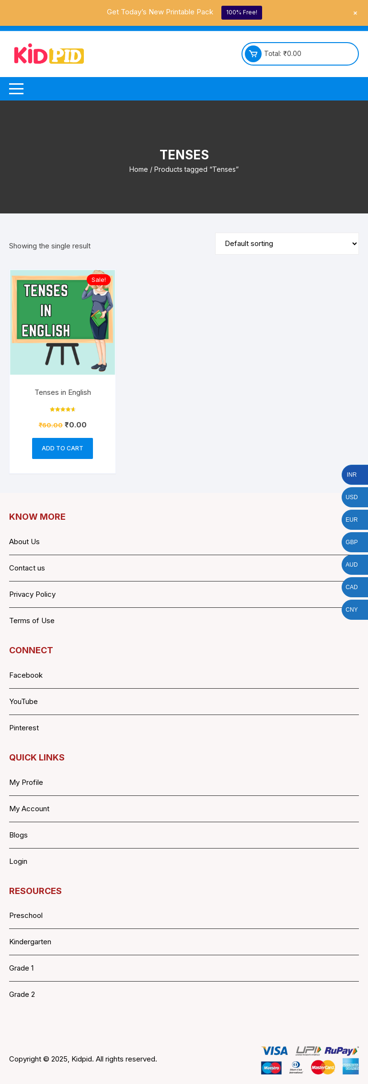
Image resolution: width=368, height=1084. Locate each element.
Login (18, 861)
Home (138, 169)
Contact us (27, 567)
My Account (29, 808)
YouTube (23, 701)
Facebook (26, 675)
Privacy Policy (32, 594)
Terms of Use (32, 620)
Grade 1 (21, 967)
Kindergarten (30, 941)
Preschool (26, 915)
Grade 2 (22, 994)
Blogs (18, 834)
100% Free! (241, 12)
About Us (24, 541)
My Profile (26, 782)
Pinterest (24, 727)
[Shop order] (287, 244)
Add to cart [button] (62, 448)
